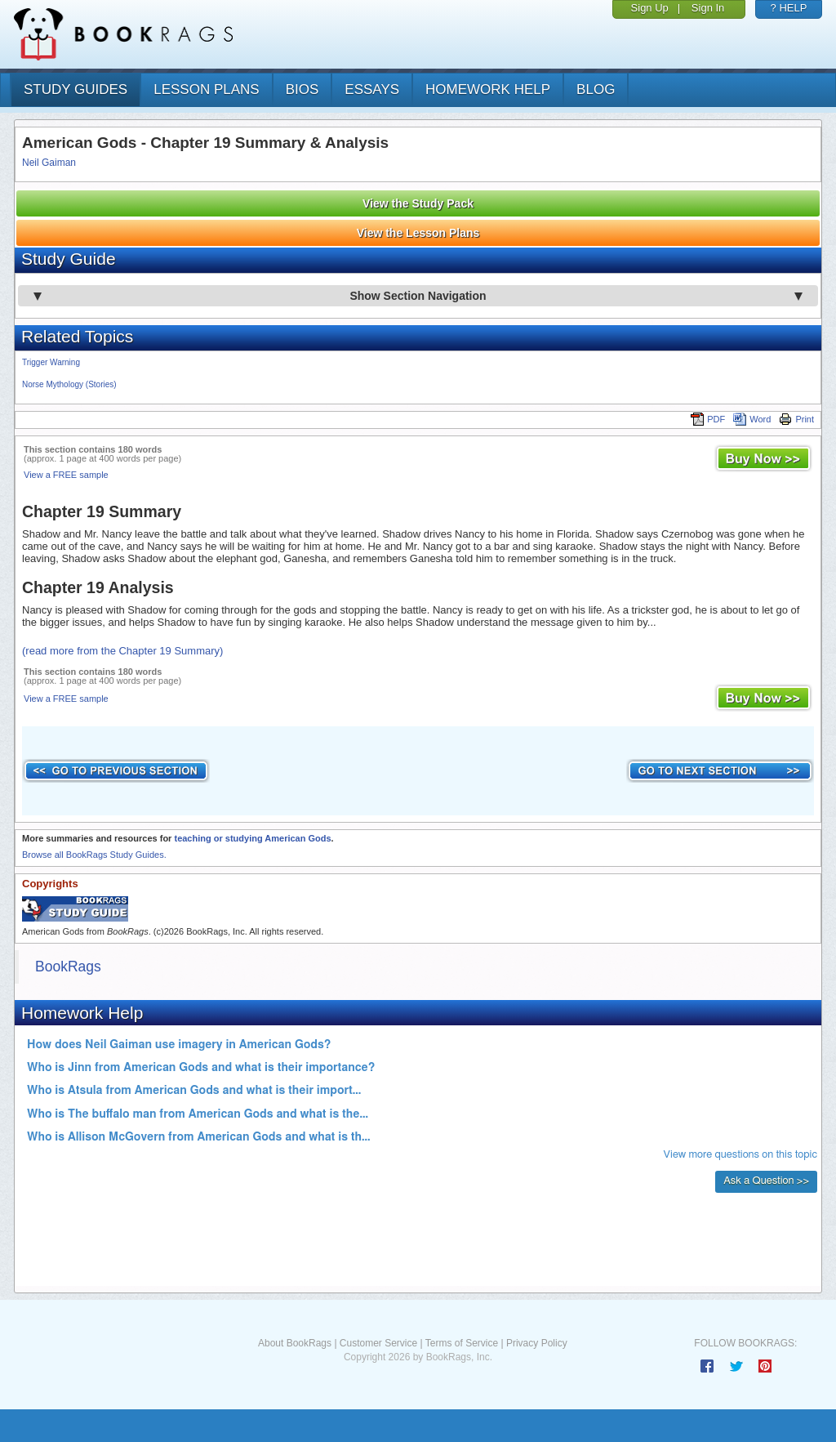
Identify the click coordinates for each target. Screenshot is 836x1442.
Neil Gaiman (49, 162)
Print (796, 419)
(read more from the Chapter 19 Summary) (122, 651)
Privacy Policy (536, 1343)
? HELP (789, 8)
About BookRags (294, 1343)
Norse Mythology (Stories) (69, 384)
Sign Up (650, 8)
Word (752, 419)
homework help (487, 89)
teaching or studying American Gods (252, 838)
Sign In (707, 8)
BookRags (68, 966)
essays (372, 89)
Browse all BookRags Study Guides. (94, 854)
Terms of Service (461, 1343)
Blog (595, 89)
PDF (708, 419)
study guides (75, 89)
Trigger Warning (51, 362)
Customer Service (378, 1343)
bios (302, 89)
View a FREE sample (66, 475)
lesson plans (206, 89)
